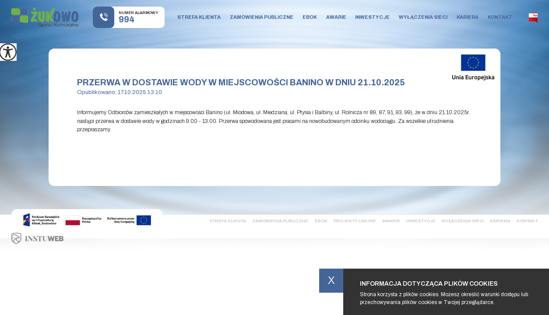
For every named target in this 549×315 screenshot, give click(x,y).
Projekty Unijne (355, 220)
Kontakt (500, 17)
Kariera (468, 17)
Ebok (310, 17)
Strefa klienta (199, 17)
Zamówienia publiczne (261, 17)
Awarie (336, 17)
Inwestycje (372, 17)
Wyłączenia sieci (423, 17)
